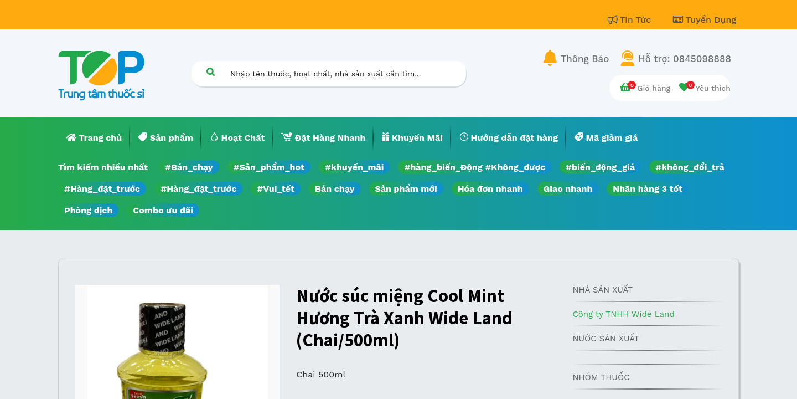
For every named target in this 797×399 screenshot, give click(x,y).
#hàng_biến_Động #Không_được (474, 167)
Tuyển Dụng (704, 19)
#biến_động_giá (600, 167)
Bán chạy (334, 188)
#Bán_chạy (189, 167)
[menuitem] (94, 138)
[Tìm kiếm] (210, 72)
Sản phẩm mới (406, 188)
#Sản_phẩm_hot (269, 167)
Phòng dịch (88, 210)
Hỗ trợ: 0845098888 (684, 58)
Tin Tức (631, 19)
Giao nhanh (568, 188)
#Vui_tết (275, 188)
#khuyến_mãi (354, 167)
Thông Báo (585, 58)
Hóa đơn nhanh (490, 188)
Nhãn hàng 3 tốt (647, 188)
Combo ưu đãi (163, 210)
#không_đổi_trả (689, 167)
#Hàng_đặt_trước (102, 188)
